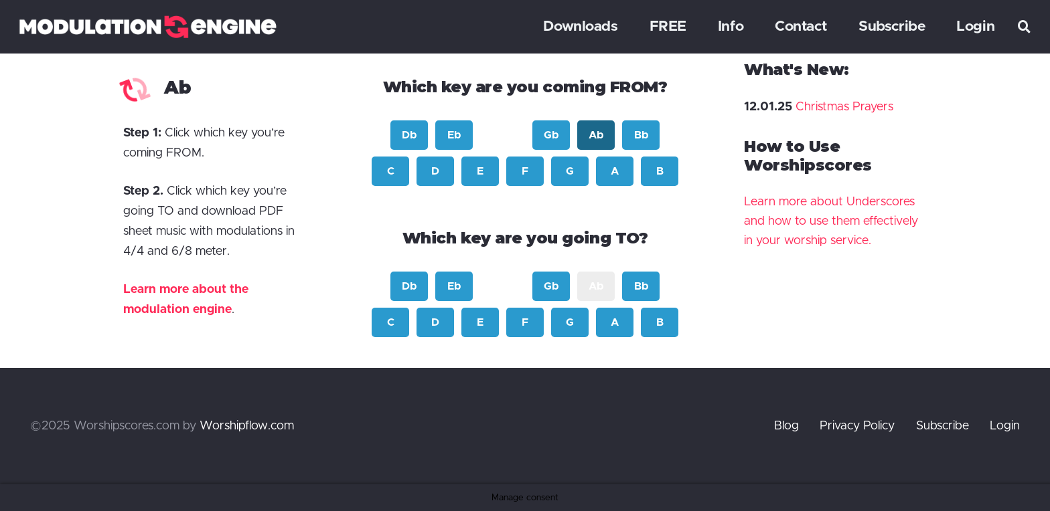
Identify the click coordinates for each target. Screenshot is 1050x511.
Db (409, 135)
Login (1005, 426)
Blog (786, 426)
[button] (1024, 26)
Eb (454, 135)
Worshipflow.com (247, 426)
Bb (641, 135)
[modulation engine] (148, 26)
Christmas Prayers (844, 107)
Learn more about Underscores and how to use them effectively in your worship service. (831, 221)
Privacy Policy (857, 426)
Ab (596, 135)
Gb (551, 135)
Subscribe (942, 426)
